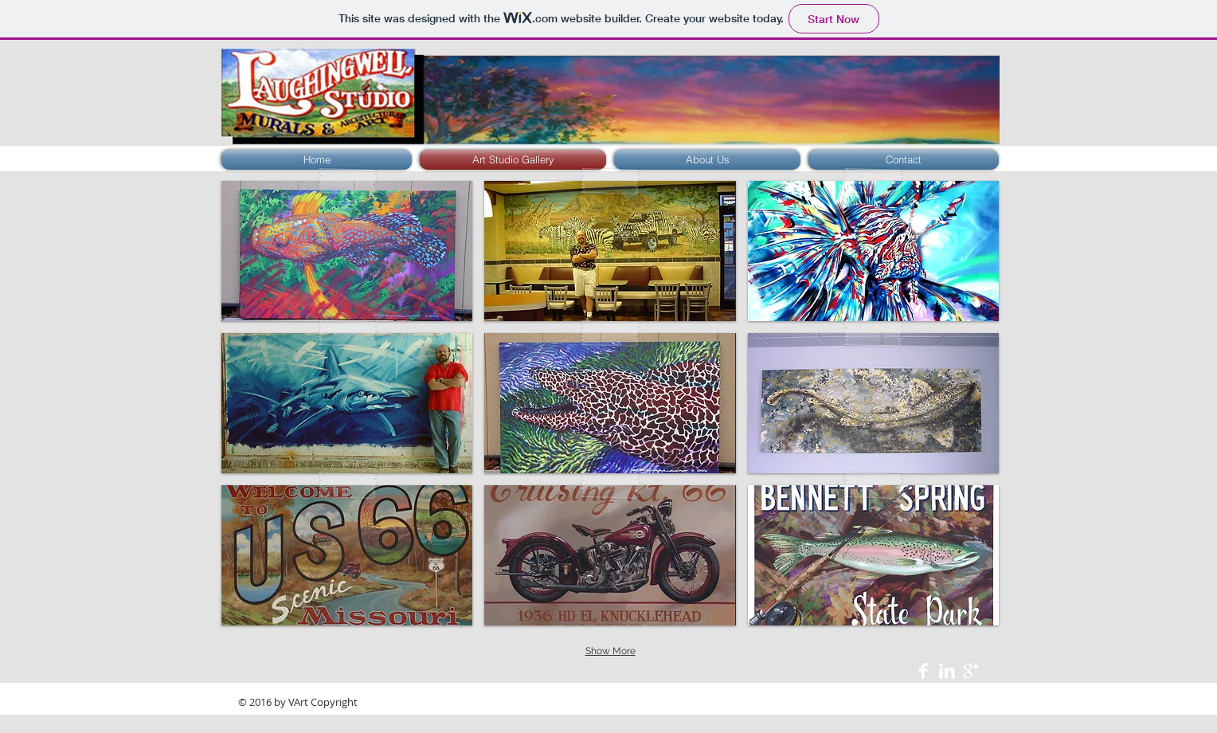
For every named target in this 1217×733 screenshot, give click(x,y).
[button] (346, 251)
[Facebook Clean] (923, 671)
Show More (610, 651)
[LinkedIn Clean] (947, 671)
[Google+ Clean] (971, 671)
